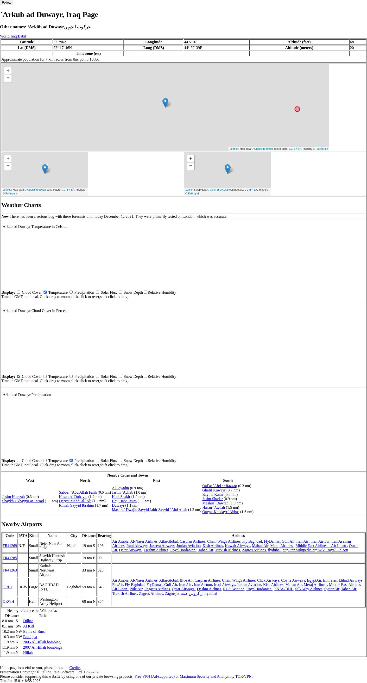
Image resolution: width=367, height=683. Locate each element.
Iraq (14, 36)
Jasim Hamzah (13, 497)
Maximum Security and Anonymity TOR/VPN (216, 676)
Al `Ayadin (120, 488)
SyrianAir (331, 589)
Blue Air (186, 580)
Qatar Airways (130, 550)
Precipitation (84, 292)
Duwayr (118, 505)
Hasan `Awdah (213, 507)
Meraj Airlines (282, 546)
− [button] (8, 78)
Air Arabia (120, 541)
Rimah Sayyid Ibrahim (76, 505)
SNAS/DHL (283, 589)
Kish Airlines (212, 546)
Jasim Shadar (212, 499)
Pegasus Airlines (157, 589)
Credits (74, 668)
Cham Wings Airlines (223, 541)
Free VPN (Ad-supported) (154, 676)
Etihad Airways (350, 580)
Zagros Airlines (254, 550)
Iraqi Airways (137, 546)
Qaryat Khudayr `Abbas (220, 512)
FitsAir (117, 585)
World (5, 36)
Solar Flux (109, 292)
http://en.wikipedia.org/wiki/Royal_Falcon (315, 550)
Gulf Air (288, 541)
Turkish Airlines (227, 550)
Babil (22, 36)
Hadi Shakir (121, 497)
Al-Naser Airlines (144, 541)
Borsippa (30, 637)
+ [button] (8, 71)
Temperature (58, 292)
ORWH (8, 601)
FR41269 (10, 546)
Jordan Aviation (189, 546)
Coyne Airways (293, 580)
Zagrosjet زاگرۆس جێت (183, 593)
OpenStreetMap (263, 148)
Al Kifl (28, 626)
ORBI (7, 587)
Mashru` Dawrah (215, 503)
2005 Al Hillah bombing (42, 642)
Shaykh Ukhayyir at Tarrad (23, 501)
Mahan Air (260, 546)
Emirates (330, 580)
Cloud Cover (32, 292)
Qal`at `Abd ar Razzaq (219, 486)
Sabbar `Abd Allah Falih (78, 492)
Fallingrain (322, 148)
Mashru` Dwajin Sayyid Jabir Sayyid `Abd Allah (149, 510)
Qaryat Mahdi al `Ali (75, 501)
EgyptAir (314, 580)
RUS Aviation (233, 589)
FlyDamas (272, 541)
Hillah (28, 653)
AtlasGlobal (168, 541)
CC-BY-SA (295, 148)
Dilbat (28, 621)
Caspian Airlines (192, 541)
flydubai (274, 550)
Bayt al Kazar (212, 494)
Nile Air (136, 589)
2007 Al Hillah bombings (42, 647)
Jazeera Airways (161, 546)
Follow (6, 2)
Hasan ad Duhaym (73, 497)
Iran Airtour (320, 541)
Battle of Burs (34, 631)
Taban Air (205, 550)
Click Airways (268, 580)
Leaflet (234, 148)
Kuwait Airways (237, 546)
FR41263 (10, 570)
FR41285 (10, 558)
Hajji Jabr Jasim (124, 501)
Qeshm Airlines (156, 550)
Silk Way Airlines (308, 589)
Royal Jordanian (183, 550)
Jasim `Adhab (122, 492)
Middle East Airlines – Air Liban (321, 546)
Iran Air (302, 541)
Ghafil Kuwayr (213, 490)
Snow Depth (133, 292)
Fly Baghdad (252, 541)
